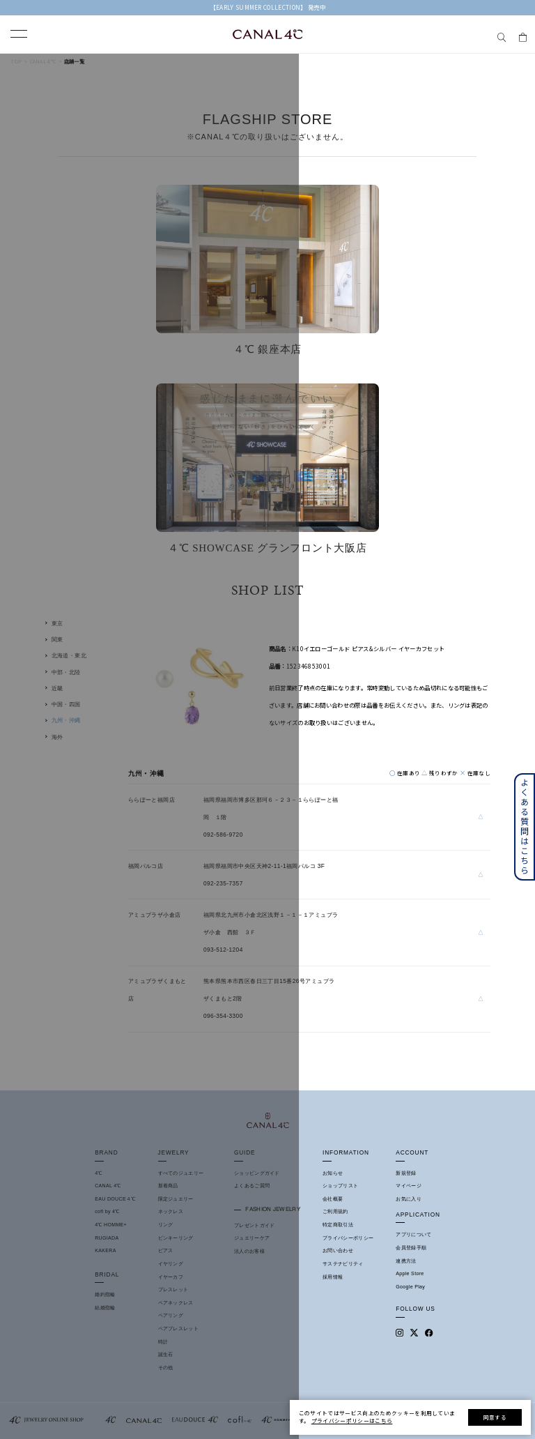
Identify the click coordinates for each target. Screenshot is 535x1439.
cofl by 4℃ (107, 1211)
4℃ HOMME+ (111, 1224)
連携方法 (406, 1260)
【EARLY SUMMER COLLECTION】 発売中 (267, 7)
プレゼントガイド (254, 1225)
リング (165, 1224)
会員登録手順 (411, 1247)
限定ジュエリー (176, 1198)
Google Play (410, 1286)
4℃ (98, 1173)
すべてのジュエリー (181, 1173)
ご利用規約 (335, 1211)
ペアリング (171, 1315)
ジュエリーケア (252, 1237)
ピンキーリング (176, 1237)
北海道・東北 (69, 655)
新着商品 (168, 1185)
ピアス (165, 1250)
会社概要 (333, 1198)
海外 (57, 736)
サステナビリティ (343, 1263)
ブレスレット (173, 1289)
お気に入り (408, 1198)
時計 (163, 1341)
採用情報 (333, 1276)
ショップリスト (340, 1185)
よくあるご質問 (252, 1185)
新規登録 (406, 1173)
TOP (16, 61)
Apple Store (410, 1273)
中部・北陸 (66, 672)
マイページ (408, 1185)
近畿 (57, 688)
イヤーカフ (171, 1276)
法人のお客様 (249, 1251)
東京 (57, 623)
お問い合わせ (338, 1250)
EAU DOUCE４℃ (115, 1198)
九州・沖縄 (66, 720)
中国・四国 (66, 704)
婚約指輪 (105, 1294)
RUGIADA (106, 1237)
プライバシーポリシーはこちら (351, 1420)
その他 (165, 1367)
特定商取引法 (338, 1224)
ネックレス (171, 1211)
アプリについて (413, 1234)
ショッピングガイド (257, 1173)
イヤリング (171, 1263)
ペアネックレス (176, 1302)
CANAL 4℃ (108, 1185)
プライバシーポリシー (348, 1237)
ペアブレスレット (178, 1328)
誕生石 (165, 1354)
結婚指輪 (105, 1307)
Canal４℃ (43, 61)
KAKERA (105, 1250)
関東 (57, 639)
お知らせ (333, 1173)
